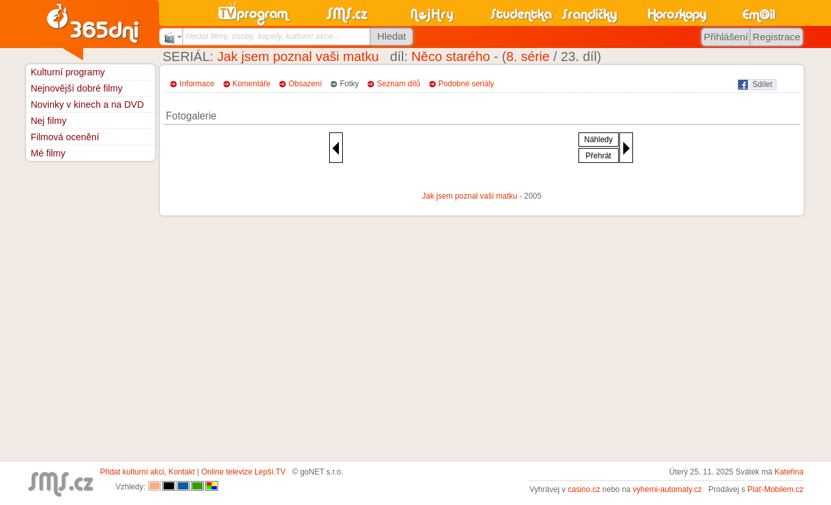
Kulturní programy (68, 72)
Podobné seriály (466, 83)
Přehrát (598, 155)
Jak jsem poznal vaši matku (297, 56)
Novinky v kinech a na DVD (87, 104)
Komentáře (251, 83)
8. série (528, 56)
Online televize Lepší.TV (243, 471)
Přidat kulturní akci (132, 471)
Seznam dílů (399, 83)
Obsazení (304, 83)
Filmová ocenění (65, 137)
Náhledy (598, 139)
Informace (197, 83)
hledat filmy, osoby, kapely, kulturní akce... (263, 36)
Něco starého (451, 56)
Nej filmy (48, 121)
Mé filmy (48, 153)
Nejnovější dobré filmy (77, 88)
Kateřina (789, 471)
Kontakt (181, 471)
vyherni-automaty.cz (667, 489)
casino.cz (583, 489)
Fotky (349, 83)
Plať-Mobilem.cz (775, 489)
